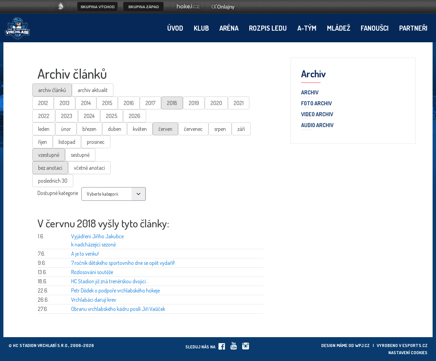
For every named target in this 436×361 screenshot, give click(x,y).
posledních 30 (52, 180)
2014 (86, 103)
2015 (107, 103)
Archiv (309, 93)
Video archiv (317, 114)
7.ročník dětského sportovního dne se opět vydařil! (123, 262)
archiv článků (52, 90)
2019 (194, 103)
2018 (172, 103)
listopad (67, 141)
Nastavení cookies (407, 352)
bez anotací (50, 167)
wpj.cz (362, 345)
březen (89, 128)
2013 (64, 103)
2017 (150, 103)
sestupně (80, 154)
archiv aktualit (93, 90)
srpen (220, 128)
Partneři (413, 28)
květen (140, 128)
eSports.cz (414, 345)
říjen (42, 141)
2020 (216, 103)
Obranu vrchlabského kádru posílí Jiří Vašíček (118, 308)
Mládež (338, 28)
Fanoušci (375, 28)
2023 (66, 115)
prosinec (96, 141)
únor (66, 128)
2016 (129, 103)
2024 (89, 115)
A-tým (306, 28)
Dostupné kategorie (57, 193)
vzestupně (48, 154)
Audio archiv (317, 125)
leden (43, 128)
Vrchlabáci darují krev (93, 299)
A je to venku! (85, 253)
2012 (43, 103)
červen (165, 128)
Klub (201, 28)
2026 (134, 115)
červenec (193, 128)
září (241, 128)
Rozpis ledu (268, 28)
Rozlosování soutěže (92, 272)
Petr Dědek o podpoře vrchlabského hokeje (115, 290)
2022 (43, 115)
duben (114, 128)
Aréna (228, 28)
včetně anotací (89, 167)
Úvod (175, 28)
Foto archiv (316, 104)
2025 (111, 115)
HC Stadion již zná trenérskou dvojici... (110, 281)
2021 (239, 103)
